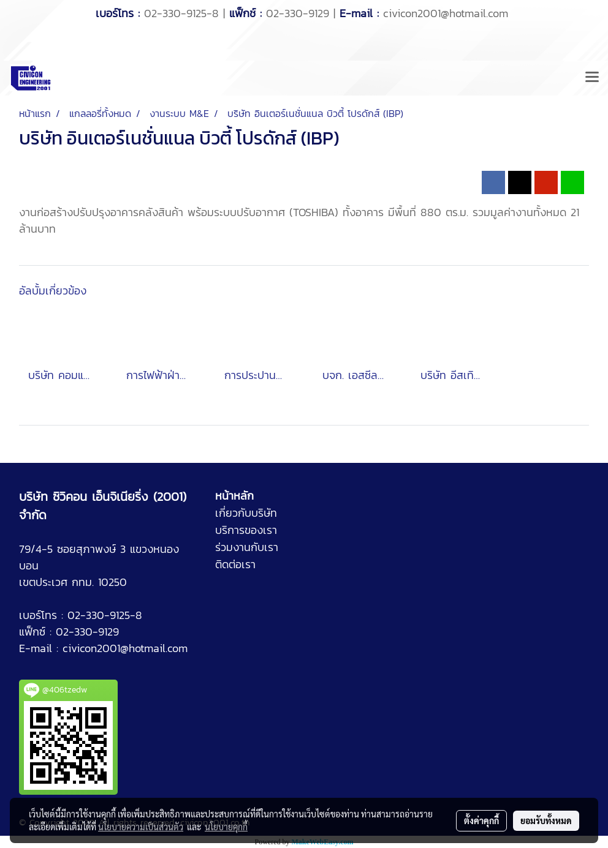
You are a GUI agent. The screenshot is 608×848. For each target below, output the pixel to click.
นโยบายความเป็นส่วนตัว (140, 826)
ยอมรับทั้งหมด (546, 820)
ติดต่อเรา (235, 564)
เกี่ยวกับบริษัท (246, 513)
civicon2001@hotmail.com (445, 13)
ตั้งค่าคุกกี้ (481, 820)
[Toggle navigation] (592, 77)
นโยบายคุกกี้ (226, 826)
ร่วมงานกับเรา (246, 547)
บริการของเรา (246, 530)
